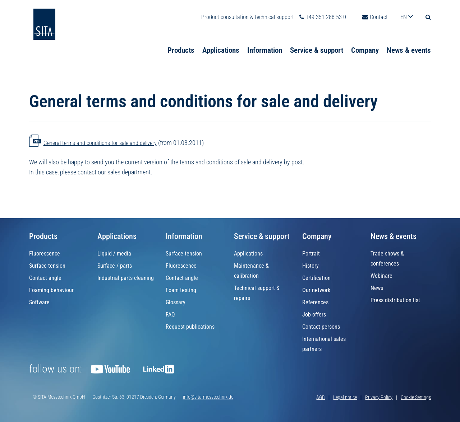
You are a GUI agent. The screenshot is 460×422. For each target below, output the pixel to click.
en (404, 8)
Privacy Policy (378, 397)
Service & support (316, 41)
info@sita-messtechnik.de (208, 397)
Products (180, 41)
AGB (320, 397)
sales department (129, 172)
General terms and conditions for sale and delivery (100, 143)
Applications (220, 41)
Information (264, 41)
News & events (409, 41)
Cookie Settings (416, 397)
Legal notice (345, 397)
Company (365, 41)
